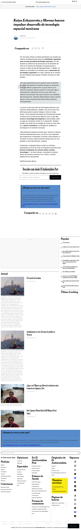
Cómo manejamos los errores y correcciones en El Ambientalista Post (21, 445)
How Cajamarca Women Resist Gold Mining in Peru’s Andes (42, 412)
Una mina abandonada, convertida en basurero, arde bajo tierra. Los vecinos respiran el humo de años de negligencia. (71, 262)
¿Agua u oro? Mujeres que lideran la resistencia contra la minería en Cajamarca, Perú (43, 387)
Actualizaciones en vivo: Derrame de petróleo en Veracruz (41, 333)
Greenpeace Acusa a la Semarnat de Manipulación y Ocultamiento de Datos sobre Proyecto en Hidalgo (70, 276)
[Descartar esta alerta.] (58, 187)
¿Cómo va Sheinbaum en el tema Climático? (69, 271)
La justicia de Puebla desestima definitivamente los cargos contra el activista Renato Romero (70, 267)
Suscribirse (55, 177)
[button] (78, 453)
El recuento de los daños (34, 278)
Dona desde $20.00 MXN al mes (46, 6)
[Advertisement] (30, 255)
